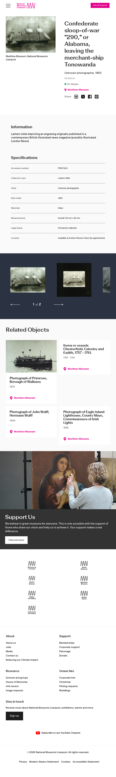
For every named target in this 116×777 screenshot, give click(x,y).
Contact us (12, 655)
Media (9, 651)
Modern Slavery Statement (44, 762)
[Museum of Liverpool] (32, 565)
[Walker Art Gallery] (32, 595)
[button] (27, 281)
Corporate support (69, 647)
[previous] (15, 304)
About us (11, 643)
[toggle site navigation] (8, 5)
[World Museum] (84, 565)
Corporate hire (67, 678)
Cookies (65, 762)
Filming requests (68, 686)
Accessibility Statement (86, 762)
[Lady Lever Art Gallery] (32, 610)
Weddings (64, 690)
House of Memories (17, 682)
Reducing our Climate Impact (22, 660)
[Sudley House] (84, 595)
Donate (63, 655)
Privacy (23, 762)
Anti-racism (12, 686)
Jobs (8, 647)
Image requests (14, 690)
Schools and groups (17, 678)
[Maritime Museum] (84, 580)
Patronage (65, 651)
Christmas (65, 682)
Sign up (14, 716)
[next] (58, 304)
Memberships (67, 643)
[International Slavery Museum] (32, 580)
